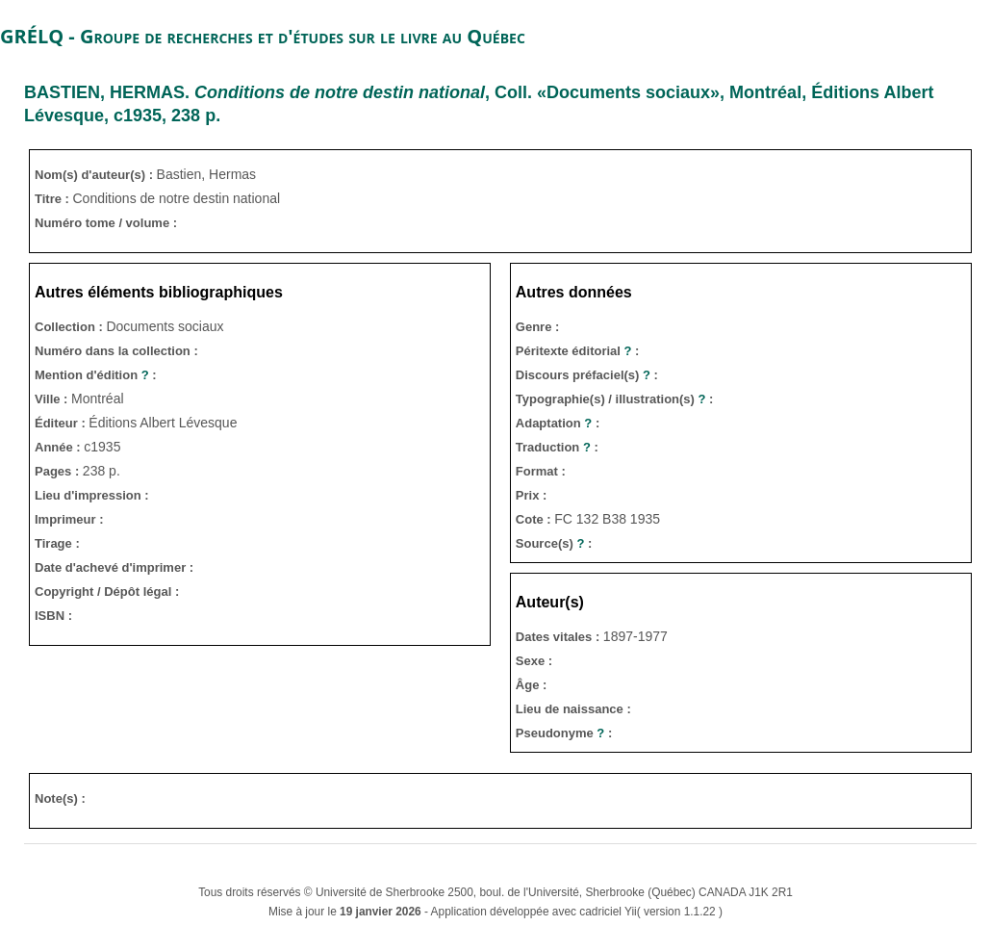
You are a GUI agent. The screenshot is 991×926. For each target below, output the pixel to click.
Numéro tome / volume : (106, 223)
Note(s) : (60, 798)
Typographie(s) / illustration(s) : (615, 399)
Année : (59, 447)
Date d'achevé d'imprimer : (114, 567)
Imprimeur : (69, 519)
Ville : (53, 399)
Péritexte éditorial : (578, 351)
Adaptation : (557, 423)
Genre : (538, 327)
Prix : (531, 495)
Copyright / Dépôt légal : (107, 591)
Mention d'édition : (96, 375)
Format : (541, 471)
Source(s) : (554, 543)
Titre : (54, 199)
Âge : (531, 685)
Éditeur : (62, 423)
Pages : (59, 471)
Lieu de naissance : (573, 709)
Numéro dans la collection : (116, 351)
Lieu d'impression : (92, 495)
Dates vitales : (559, 637)
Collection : (70, 327)
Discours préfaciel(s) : (587, 375)
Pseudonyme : (564, 733)
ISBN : (53, 615)
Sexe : (534, 661)
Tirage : (57, 543)
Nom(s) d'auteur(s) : (96, 174)
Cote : (535, 519)
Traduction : (557, 447)
